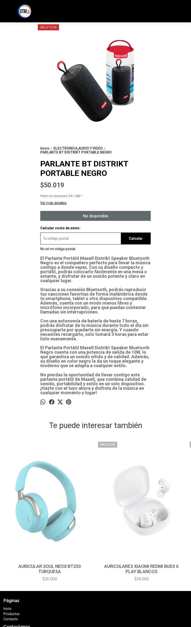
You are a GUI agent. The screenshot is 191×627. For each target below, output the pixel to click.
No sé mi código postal (57, 249)
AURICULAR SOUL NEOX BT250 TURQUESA (27, 508)
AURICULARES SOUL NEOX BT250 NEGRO (118, 508)
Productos (11, 553)
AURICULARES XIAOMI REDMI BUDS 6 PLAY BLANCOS (72, 508)
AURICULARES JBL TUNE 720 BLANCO (164, 508)
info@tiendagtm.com (23, 583)
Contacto (10, 558)
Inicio (7, 547)
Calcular (136, 238)
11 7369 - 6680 (18, 575)
